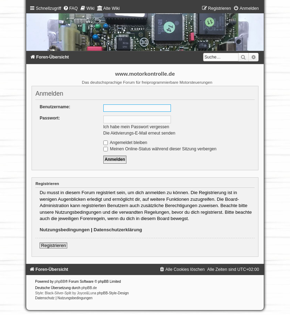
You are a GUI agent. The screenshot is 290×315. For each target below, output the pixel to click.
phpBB (60, 281)
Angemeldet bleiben (125, 142)
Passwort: (50, 118)
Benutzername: (55, 106)
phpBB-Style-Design (113, 293)
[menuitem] (70, 8)
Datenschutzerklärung (118, 229)
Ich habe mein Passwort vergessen (136, 126)
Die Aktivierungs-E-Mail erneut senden (139, 133)
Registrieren (53, 245)
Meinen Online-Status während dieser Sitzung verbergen (159, 148)
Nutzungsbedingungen (65, 229)
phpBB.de (89, 288)
